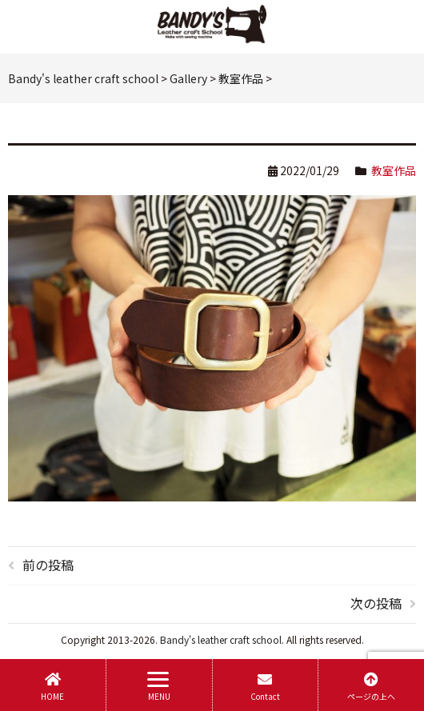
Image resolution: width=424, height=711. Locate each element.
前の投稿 (48, 564)
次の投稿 (376, 603)
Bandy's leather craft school (221, 639)
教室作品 (393, 170)
